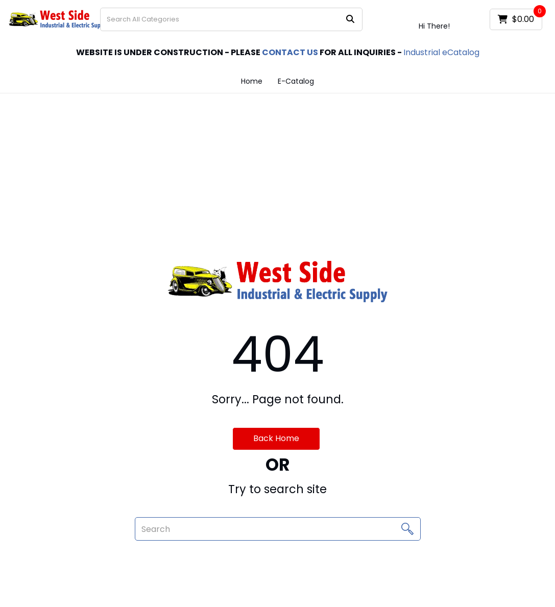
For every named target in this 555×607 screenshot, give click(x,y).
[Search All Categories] (231, 19)
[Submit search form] (350, 19)
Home (251, 81)
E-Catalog (296, 81)
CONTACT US (290, 52)
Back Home (276, 438)
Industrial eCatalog (441, 52)
